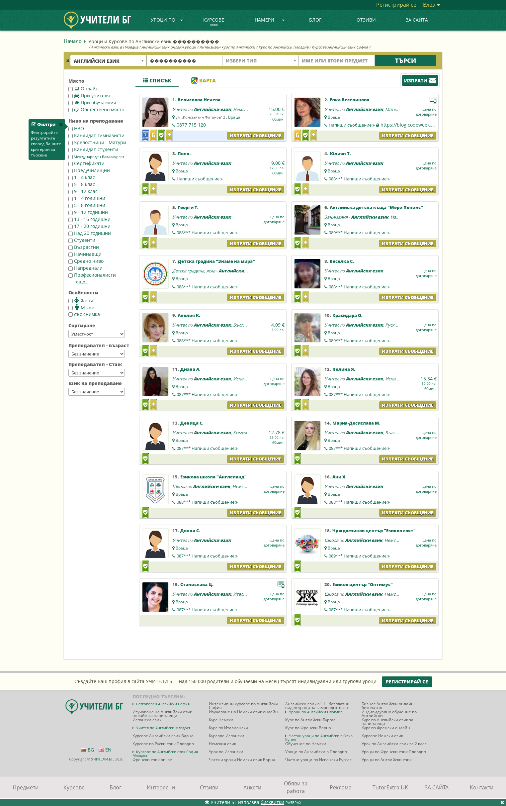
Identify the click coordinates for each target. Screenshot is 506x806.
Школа (179, 486)
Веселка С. (342, 261)
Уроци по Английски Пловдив (315, 711)
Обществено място (96, 109)
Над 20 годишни (89, 233)
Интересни (161, 787)
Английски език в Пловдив (114, 47)
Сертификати (86, 163)
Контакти (481, 787)
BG (87, 750)
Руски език (396, 325)
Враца (234, 117)
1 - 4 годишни (86, 198)
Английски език (212, 109)
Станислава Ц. (196, 584)
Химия (240, 433)
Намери (270, 20)
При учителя (89, 95)
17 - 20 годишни (89, 226)
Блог (315, 20)
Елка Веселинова (349, 100)
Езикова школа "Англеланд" (213, 477)
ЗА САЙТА (417, 20)
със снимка (84, 314)
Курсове (213, 22)
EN (105, 750)
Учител (179, 109)
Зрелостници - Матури (97, 142)
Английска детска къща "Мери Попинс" (376, 207)
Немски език (246, 109)
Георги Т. (188, 207)
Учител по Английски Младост (163, 727)
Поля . (185, 153)
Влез (431, 4)
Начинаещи (85, 254)
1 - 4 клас (81, 177)
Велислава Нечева (199, 100)
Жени (80, 300)
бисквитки (272, 802)
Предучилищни (89, 170)
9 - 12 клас (83, 191)
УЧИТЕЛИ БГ (102, 758)
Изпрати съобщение (255, 136)
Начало (73, 41)
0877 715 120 (191, 125)
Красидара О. (347, 315)
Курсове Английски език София (340, 47)
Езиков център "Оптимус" (362, 584)
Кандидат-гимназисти (96, 135)
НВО (76, 128)
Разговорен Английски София (163, 703)
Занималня (336, 217)
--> (96, 334)
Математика (398, 109)
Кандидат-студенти (93, 149)
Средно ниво (86, 261)
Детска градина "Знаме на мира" (216, 261)
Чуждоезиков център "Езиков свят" (374, 531)
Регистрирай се (396, 4)
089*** (359, 233)
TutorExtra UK (390, 787)
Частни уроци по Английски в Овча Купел (319, 737)
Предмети (26, 787)
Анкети (252, 787)
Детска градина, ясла (193, 271)
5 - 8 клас (81, 184)
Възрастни (83, 247)
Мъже (81, 307)
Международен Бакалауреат (96, 156)
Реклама (341, 787)
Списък (157, 80)
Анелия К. (189, 315)
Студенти (81, 240)
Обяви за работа (295, 787)
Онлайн (83, 88)
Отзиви (366, 20)
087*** (207, 394)
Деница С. (192, 423)
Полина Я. (343, 369)
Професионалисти (92, 275)
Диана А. (190, 369)
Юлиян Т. (340, 153)
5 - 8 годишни (86, 205)
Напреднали (85, 268)
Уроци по (167, 20)
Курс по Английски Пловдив (283, 47)
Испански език (248, 379)
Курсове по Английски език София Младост (165, 753)
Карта (203, 80)
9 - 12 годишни (88, 212)
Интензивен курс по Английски (227, 47)
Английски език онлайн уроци (168, 47)
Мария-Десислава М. (356, 423)
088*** (359, 179)
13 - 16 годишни (89, 219)
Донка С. (190, 531)
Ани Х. (339, 477)
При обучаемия (92, 102)
